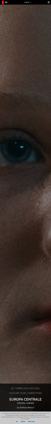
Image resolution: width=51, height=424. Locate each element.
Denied (23, 421)
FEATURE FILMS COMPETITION (25, 393)
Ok (17, 421)
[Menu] (49, 2)
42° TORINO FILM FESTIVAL (25, 388)
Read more (31, 421)
